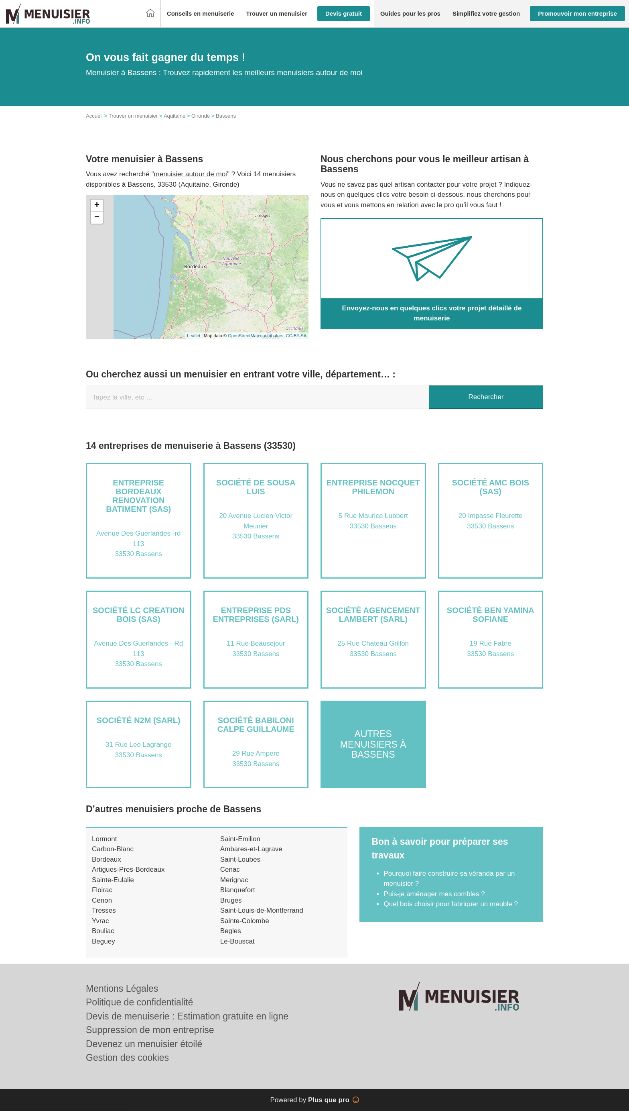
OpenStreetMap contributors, (257, 335)
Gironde (200, 116)
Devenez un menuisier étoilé (144, 1044)
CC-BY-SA (296, 335)
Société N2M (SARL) (139, 720)
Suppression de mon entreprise (150, 1030)
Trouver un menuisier (133, 116)
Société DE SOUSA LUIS (256, 487)
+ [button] (96, 206)
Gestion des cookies (127, 1057)
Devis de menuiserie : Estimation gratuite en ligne (187, 1016)
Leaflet (193, 335)
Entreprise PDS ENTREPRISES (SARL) (256, 615)
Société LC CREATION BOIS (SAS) (139, 615)
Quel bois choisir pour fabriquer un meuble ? (450, 904)
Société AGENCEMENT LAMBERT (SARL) (373, 615)
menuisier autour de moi (190, 174)
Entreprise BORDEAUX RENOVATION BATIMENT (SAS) (138, 496)
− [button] (96, 218)
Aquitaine (174, 116)
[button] (200, 13)
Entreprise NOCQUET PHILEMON (373, 487)
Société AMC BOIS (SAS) (490, 487)
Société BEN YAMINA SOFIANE (490, 615)
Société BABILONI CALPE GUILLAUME (255, 725)
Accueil (94, 116)
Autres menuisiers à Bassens (373, 744)
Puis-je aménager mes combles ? (434, 894)
